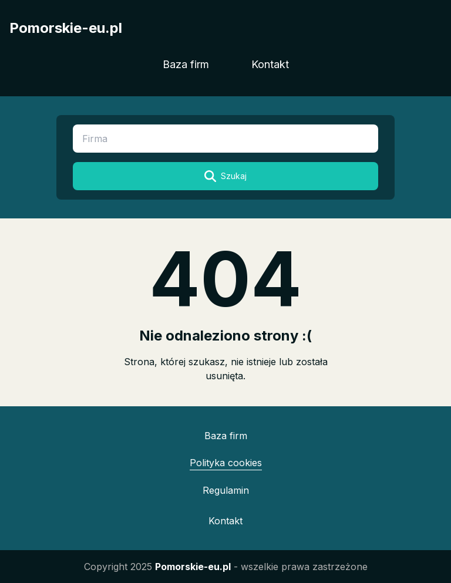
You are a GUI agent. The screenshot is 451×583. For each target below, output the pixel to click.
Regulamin (226, 490)
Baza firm (186, 64)
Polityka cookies (226, 463)
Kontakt (270, 64)
